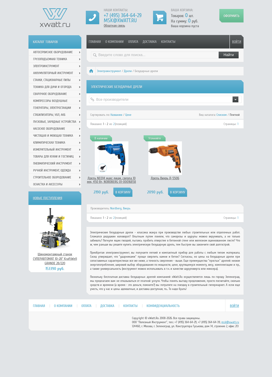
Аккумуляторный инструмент (53, 73)
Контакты (168, 41)
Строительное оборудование (52, 177)
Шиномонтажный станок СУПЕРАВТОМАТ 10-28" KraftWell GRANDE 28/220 (55, 258)
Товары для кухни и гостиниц (53, 156)
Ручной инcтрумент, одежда (52, 170)
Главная (95, 41)
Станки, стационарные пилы (52, 80)
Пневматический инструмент (52, 163)
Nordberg (116, 208)
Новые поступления (47, 198)
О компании (114, 41)
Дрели (128, 71)
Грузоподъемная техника (50, 59)
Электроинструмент (109, 71)
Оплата (133, 41)
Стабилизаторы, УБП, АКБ (49, 115)
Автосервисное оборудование (53, 52)
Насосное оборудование (49, 129)
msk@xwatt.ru (120, 20)
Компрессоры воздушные (50, 101)
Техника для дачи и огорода (52, 87)
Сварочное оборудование (50, 94)
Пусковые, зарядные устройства (54, 122)
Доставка (150, 41)
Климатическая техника (49, 143)
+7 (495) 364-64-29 (123, 15)
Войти (236, 41)
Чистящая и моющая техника (53, 136)
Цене (128, 115)
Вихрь (126, 208)
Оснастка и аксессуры (48, 184)
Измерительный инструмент (52, 149)
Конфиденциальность (163, 306)
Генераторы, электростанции (52, 108)
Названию (116, 115)
